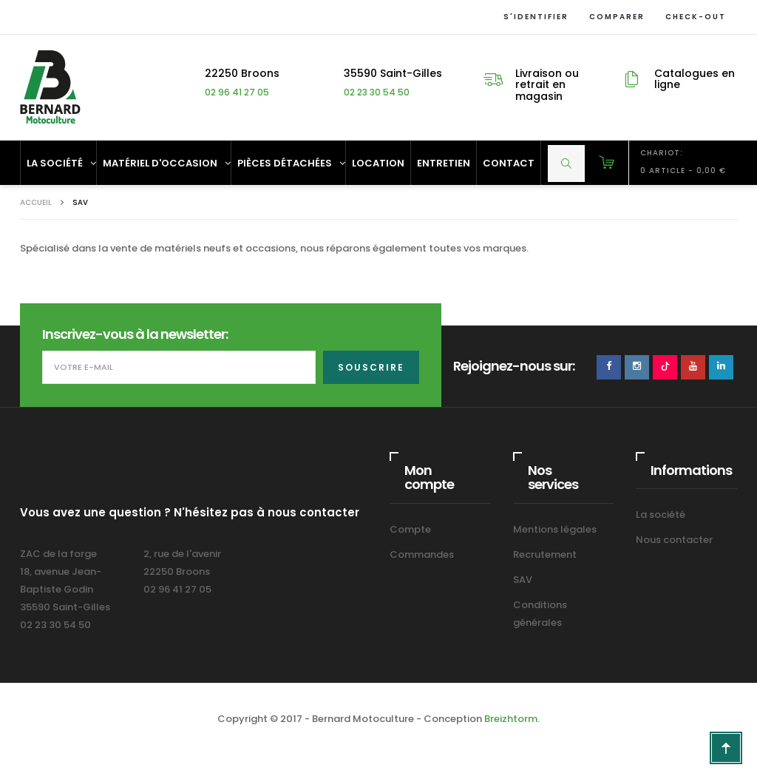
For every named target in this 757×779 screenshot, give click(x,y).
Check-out (692, 16)
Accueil (36, 202)
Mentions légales (555, 529)
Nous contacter (674, 540)
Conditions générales (540, 614)
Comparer (614, 16)
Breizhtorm (510, 719)
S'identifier (533, 16)
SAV (522, 580)
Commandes (422, 554)
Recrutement (545, 554)
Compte (410, 529)
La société (660, 514)
